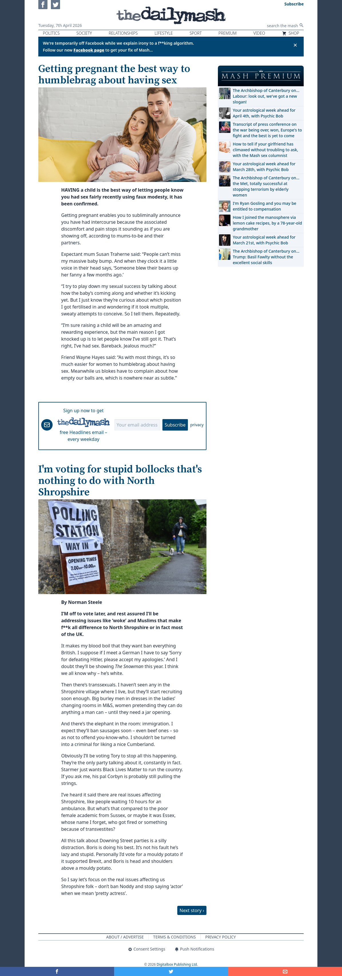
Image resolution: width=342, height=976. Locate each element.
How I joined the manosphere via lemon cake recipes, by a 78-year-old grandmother (267, 223)
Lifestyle (163, 33)
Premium (227, 33)
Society (84, 33)
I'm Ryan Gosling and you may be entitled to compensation (264, 206)
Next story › (192, 910)
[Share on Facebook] (57, 971)
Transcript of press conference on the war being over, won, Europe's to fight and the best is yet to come (267, 129)
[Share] (285, 971)
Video (259, 33)
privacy (197, 424)
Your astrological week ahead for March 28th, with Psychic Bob (264, 166)
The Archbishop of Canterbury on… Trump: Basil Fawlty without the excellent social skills (266, 256)
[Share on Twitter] (171, 971)
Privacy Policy (220, 937)
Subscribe (175, 425)
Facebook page (88, 50)
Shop (290, 33)
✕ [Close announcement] (295, 45)
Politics (51, 33)
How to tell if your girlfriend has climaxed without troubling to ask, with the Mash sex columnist (265, 149)
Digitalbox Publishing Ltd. (177, 964)
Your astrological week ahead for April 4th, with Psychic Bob (264, 113)
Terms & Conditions (174, 937)
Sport (196, 33)
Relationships (123, 33)
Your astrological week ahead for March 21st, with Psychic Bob (264, 240)
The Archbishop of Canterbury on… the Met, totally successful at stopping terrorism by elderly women (266, 186)
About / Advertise (125, 937)
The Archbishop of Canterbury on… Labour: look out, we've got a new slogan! (266, 96)
